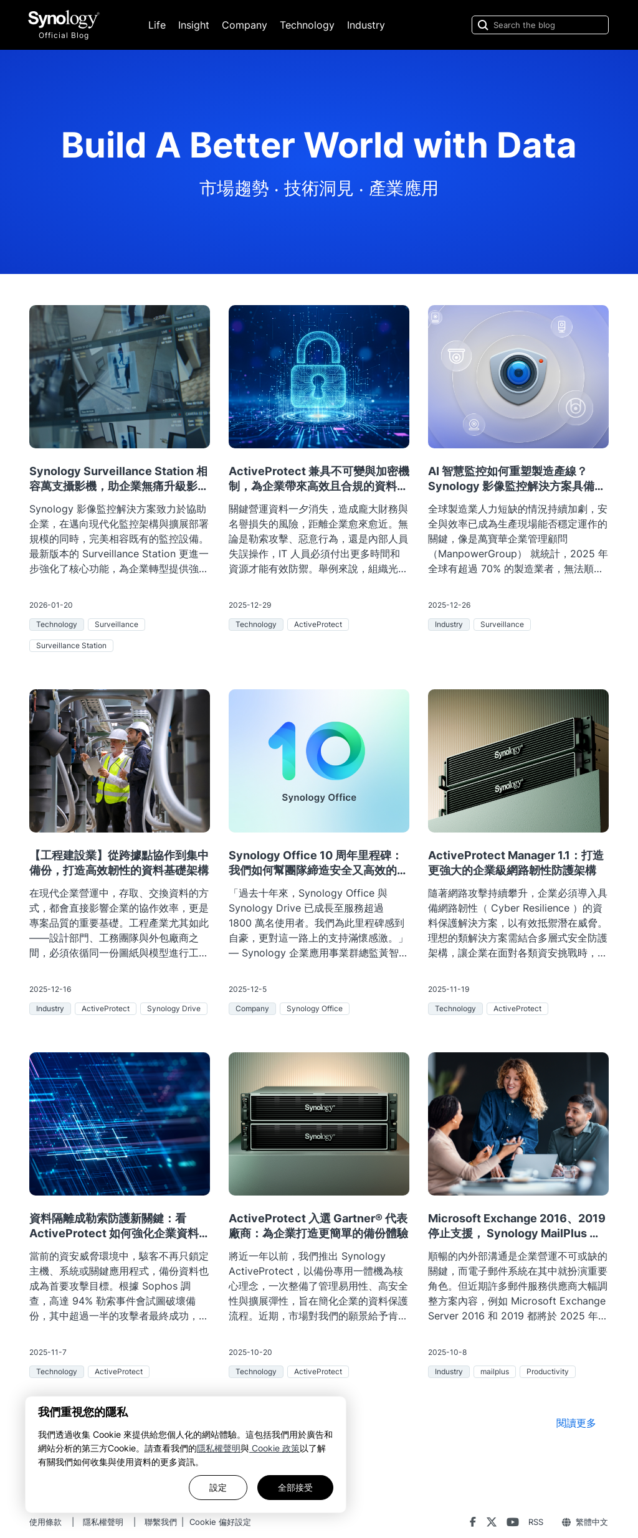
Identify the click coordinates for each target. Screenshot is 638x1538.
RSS (535, 1522)
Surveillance (116, 624)
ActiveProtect (318, 624)
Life (157, 25)
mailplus (494, 1371)
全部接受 (295, 1487)
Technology (307, 25)
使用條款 (45, 1522)
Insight (193, 25)
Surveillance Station (71, 645)
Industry (366, 25)
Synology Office (315, 1008)
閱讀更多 (576, 1423)
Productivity (547, 1371)
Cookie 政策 (274, 1448)
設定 (218, 1487)
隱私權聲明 (218, 1448)
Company (244, 25)
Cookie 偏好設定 (220, 1522)
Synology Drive (174, 1008)
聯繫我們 (161, 1522)
